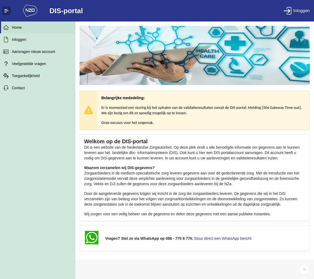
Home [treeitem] (17, 27)
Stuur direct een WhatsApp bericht (222, 238)
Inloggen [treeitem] (19, 39)
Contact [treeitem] (18, 88)
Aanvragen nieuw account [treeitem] (33, 51)
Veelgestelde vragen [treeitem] (29, 64)
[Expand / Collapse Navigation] (6, 10)
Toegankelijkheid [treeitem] (26, 76)
